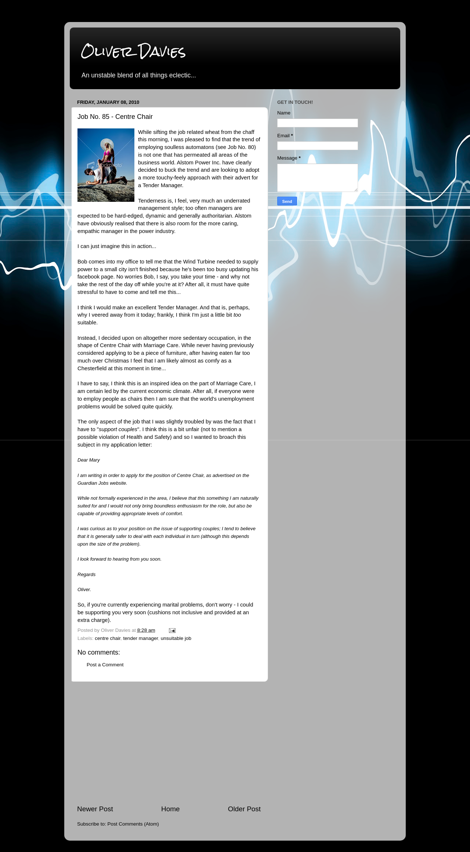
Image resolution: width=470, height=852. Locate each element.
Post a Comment (105, 664)
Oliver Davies (133, 51)
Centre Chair (115, 345)
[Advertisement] (169, 743)
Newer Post (95, 809)
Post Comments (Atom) (133, 824)
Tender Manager (162, 185)
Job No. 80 (241, 147)
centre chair (107, 638)
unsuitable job (176, 638)
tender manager (140, 638)
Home (170, 809)
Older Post (244, 809)
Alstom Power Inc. (199, 162)
